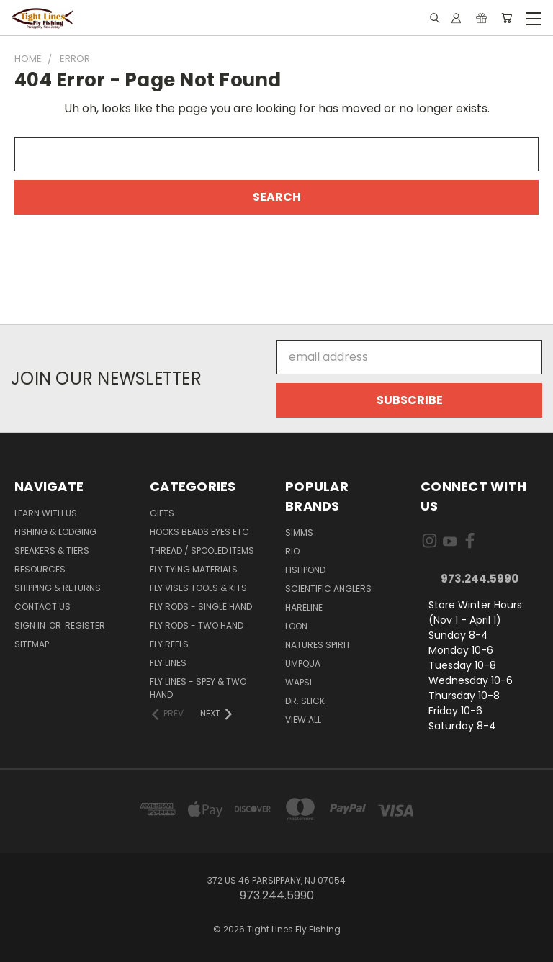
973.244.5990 (479, 578)
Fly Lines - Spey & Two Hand (198, 688)
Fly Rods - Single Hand (201, 607)
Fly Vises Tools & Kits (198, 588)
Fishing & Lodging (55, 532)
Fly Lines (168, 663)
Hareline (304, 607)
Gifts (162, 513)
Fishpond (305, 570)
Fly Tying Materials (194, 569)
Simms (299, 532)
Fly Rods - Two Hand (196, 625)
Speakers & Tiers (51, 550)
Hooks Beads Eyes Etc (199, 532)
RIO (292, 551)
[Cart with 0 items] (506, 18)
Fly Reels (169, 644)
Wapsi (298, 682)
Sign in (31, 625)
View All (303, 720)
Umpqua (302, 663)
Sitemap (31, 644)
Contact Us (42, 607)
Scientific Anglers (328, 589)
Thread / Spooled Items (202, 550)
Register (85, 625)
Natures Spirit (318, 645)
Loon (296, 626)
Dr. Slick (305, 701)
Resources (40, 569)
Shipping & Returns (57, 588)
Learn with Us (45, 513)
